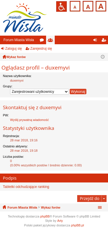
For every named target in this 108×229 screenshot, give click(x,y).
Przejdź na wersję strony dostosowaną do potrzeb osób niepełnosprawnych (61, 6)
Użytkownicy (51, 41)
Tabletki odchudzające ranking (26, 187)
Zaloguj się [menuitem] (96, 41)
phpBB (45, 216)
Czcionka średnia (87, 5)
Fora (43, 41)
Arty (60, 220)
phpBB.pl (77, 225)
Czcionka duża (100, 5)
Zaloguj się (13, 49)
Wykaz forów (50, 207)
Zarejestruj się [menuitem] (105, 41)
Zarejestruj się (41, 49)
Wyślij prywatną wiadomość (29, 120)
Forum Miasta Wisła (18, 40)
